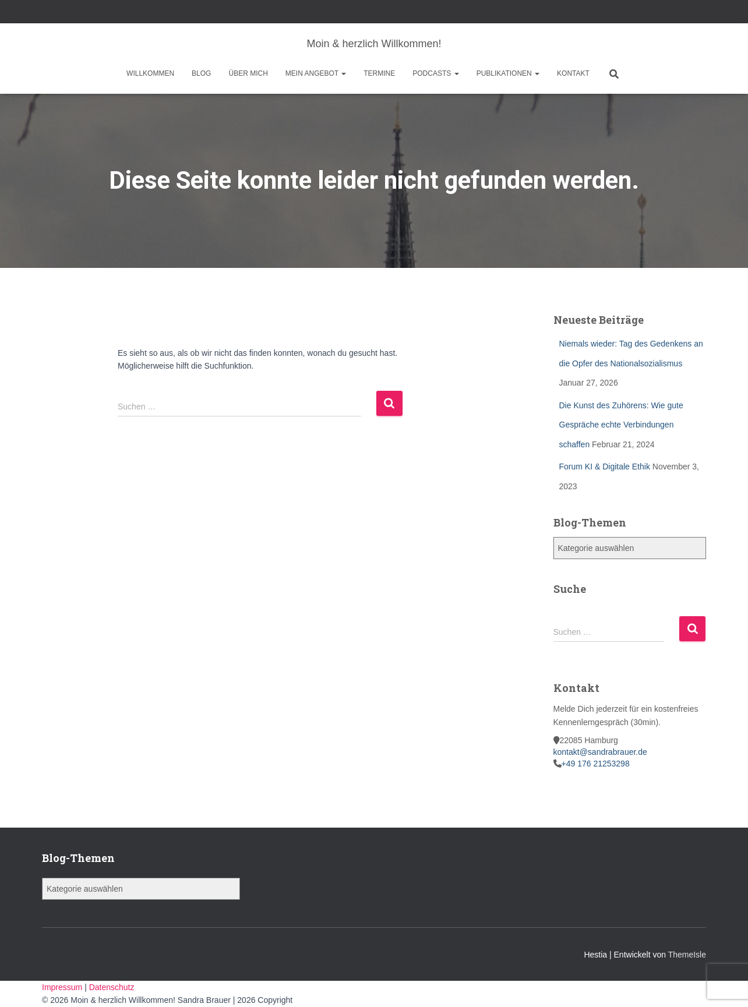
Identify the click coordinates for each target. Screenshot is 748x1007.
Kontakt (573, 73)
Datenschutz (112, 987)
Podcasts (435, 73)
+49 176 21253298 (596, 763)
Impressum (63, 987)
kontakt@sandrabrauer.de (600, 752)
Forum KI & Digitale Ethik (604, 466)
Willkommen (150, 73)
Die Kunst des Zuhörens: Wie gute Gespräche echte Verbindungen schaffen (621, 425)
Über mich (247, 73)
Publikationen (508, 73)
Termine (379, 73)
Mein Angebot (315, 73)
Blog (201, 73)
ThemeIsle (687, 954)
